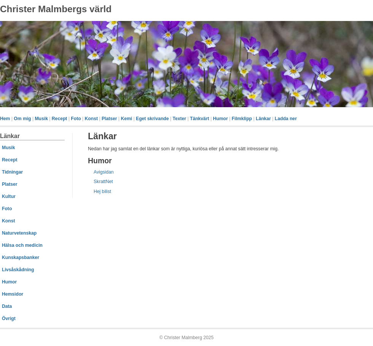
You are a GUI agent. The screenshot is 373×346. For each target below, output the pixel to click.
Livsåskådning (18, 269)
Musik (41, 118)
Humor (220, 118)
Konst (91, 118)
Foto (76, 118)
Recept (59, 118)
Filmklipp (242, 118)
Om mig (22, 118)
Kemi (126, 118)
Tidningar (12, 172)
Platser (109, 118)
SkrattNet (103, 181)
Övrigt (9, 318)
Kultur (9, 196)
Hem (5, 118)
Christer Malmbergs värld (56, 9)
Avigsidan (104, 172)
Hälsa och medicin (22, 245)
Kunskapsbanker (20, 257)
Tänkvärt (199, 118)
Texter (179, 118)
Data (7, 306)
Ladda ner (286, 118)
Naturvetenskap (19, 233)
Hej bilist (102, 191)
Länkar (263, 118)
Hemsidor (12, 294)
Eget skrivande (152, 118)
